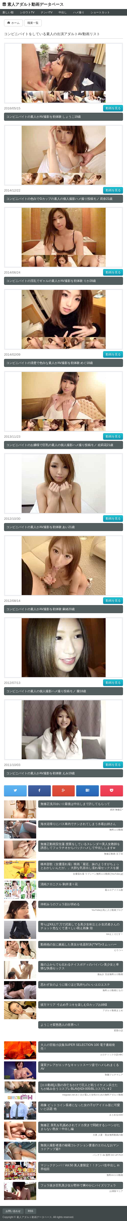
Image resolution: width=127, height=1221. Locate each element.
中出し (63, 12)
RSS (30, 1211)
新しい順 (8, 12)
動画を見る (113, 108)
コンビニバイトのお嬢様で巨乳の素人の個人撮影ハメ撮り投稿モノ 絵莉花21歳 (59, 445)
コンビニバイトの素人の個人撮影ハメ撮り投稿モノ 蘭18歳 (46, 691)
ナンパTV (47, 12)
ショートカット (100, 12)
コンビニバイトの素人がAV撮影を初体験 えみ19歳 (40, 773)
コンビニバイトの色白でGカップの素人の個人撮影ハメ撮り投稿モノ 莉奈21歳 (59, 199)
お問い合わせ (13, 1211)
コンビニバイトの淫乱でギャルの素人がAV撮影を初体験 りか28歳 (51, 281)
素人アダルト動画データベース (35, 4)
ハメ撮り (78, 12)
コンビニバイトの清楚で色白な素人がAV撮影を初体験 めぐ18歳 (49, 363)
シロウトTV (27, 12)
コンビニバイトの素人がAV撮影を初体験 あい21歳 (40, 527)
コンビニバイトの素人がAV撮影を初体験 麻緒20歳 (40, 609)
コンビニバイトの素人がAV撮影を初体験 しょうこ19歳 (43, 116)
